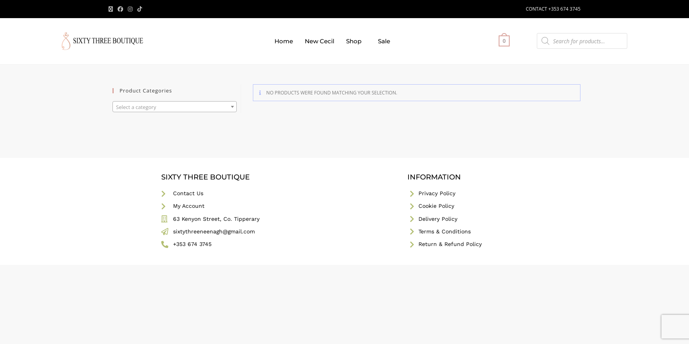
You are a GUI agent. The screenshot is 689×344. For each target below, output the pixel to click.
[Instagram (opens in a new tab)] (130, 9)
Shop (353, 41)
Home (283, 41)
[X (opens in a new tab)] (112, 9)
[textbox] (174, 107)
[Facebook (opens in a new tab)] (120, 9)
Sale (384, 41)
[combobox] (174, 106)
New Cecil (319, 41)
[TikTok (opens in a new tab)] (139, 9)
